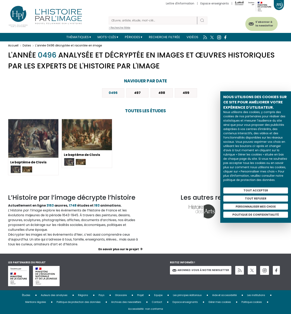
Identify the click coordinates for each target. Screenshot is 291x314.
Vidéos (192, 37)
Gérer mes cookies (219, 302)
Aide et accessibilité (224, 295)
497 (137, 92)
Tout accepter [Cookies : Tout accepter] (256, 190)
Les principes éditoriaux (187, 295)
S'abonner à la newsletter (263, 23)
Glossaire (121, 295)
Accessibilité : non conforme (145, 309)
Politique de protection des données (79, 302)
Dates (27, 45)
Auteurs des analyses (54, 295)
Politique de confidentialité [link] (255, 215)
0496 (113, 92)
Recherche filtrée (164, 37)
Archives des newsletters (126, 302)
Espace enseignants (214, 3)
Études (26, 295)
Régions (83, 295)
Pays (101, 295)
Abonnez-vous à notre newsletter (200, 270)
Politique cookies (251, 302)
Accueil (13, 45)
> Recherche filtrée (119, 27)
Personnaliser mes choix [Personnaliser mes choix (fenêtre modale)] (256, 207)
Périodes (132, 37)
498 (161, 92)
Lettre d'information (180, 3)
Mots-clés (106, 37)
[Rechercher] (153, 20)
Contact (157, 302)
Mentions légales (35, 302)
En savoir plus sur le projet (118, 249)
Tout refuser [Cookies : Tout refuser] (255, 198)
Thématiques (77, 37)
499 (186, 92)
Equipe (158, 295)
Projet (140, 295)
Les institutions (256, 295)
